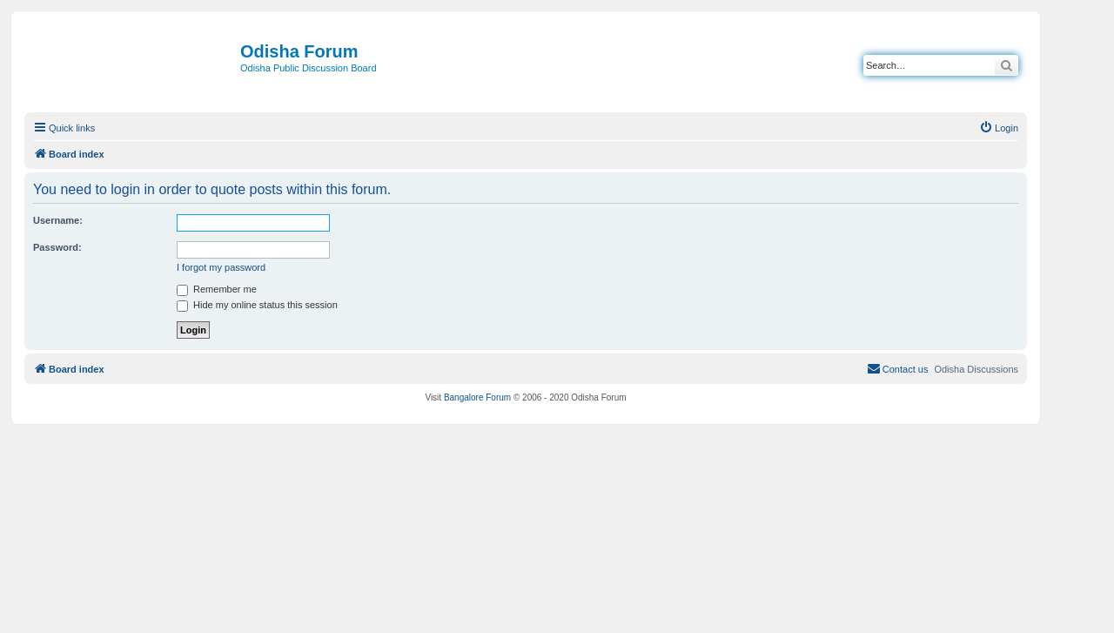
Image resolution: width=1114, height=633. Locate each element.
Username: (58, 220)
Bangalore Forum (477, 397)
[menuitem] (998, 128)
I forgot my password (221, 267)
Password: (57, 247)
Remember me (217, 289)
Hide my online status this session (257, 305)
